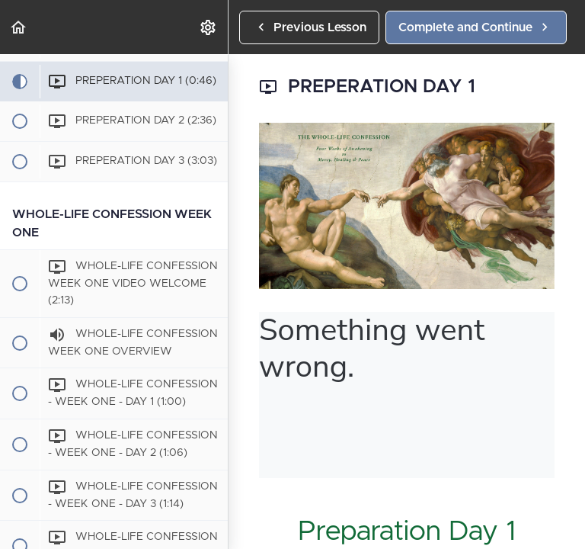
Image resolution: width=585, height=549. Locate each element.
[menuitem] (209, 27)
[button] (19, 27)
